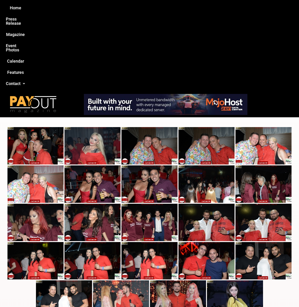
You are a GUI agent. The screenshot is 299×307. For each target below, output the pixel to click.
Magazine (123, 7)
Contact (228, 7)
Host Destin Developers (251, 293)
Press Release (93, 7)
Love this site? (78, 271)
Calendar (179, 7)
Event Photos (151, 7)
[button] (228, 8)
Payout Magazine (95, 293)
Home (67, 7)
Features (203, 7)
